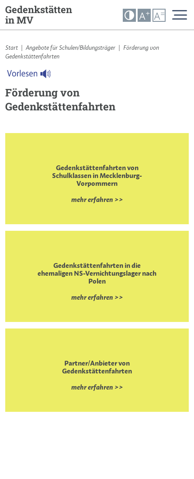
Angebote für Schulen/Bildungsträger (70, 47)
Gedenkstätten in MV (38, 14)
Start (11, 47)
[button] (129, 15)
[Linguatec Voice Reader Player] (34, 75)
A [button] (144, 15)
